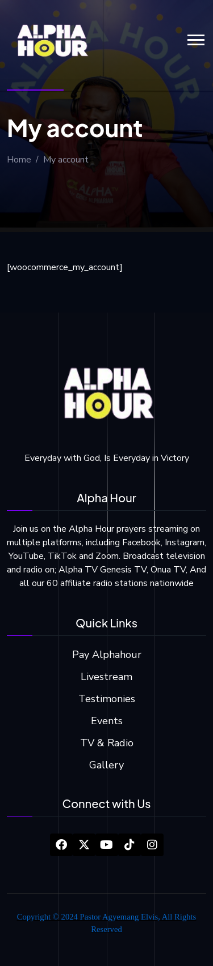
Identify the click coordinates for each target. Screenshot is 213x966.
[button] (195, 40)
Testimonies (106, 699)
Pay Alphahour (106, 654)
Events (107, 721)
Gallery (106, 765)
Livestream (106, 676)
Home (19, 159)
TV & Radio (106, 743)
